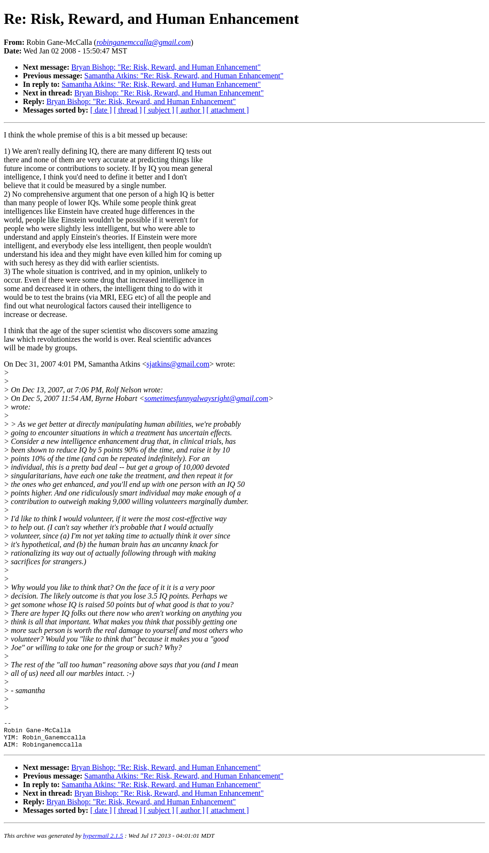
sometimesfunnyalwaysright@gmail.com (206, 398)
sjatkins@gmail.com (178, 364)
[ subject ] (159, 110)
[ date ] (101, 110)
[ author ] (190, 110)
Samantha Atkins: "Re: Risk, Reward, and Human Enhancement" (184, 76)
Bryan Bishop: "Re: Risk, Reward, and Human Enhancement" (166, 67)
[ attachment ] (227, 110)
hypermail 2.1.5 (103, 841)
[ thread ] (128, 110)
